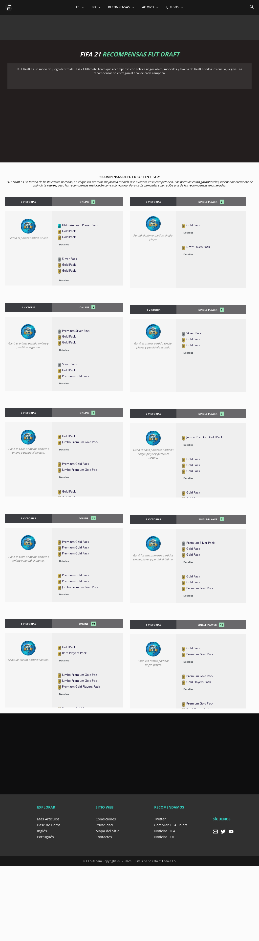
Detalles (64, 244)
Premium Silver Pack (76, 331)
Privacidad (104, 825)
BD (98, 7)
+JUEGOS (170, 7)
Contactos (104, 837)
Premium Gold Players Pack (81, 686)
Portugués (45, 837)
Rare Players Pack (74, 653)
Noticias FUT (164, 837)
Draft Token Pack (198, 247)
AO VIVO (148, 7)
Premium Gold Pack (75, 376)
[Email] (215, 831)
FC (84, 7)
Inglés (42, 831)
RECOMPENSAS (121, 7)
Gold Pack (69, 231)
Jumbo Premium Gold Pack (80, 442)
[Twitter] (223, 831)
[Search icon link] (252, 7)
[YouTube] (231, 831)
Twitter (160, 819)
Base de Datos (49, 825)
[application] (86, 7)
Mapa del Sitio (107, 831)
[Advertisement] (129, 26)
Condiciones (106, 819)
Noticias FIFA (164, 831)
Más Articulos (48, 819)
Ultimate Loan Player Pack (80, 225)
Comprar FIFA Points (171, 825)
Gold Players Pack (198, 682)
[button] (89, 244)
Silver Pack (69, 259)
